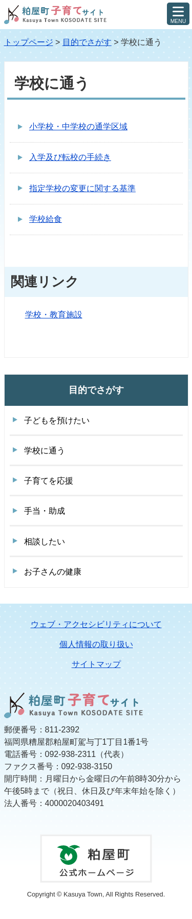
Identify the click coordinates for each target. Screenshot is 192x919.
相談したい (44, 541)
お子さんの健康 (52, 571)
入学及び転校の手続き (70, 157)
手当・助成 (44, 511)
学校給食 (45, 219)
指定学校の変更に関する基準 (82, 188)
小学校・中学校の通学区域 (78, 126)
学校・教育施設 (53, 314)
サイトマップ (96, 664)
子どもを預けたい (57, 420)
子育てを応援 (48, 480)
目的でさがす (87, 42)
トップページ (28, 42)
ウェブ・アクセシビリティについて (96, 624)
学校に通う (44, 450)
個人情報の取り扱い (96, 644)
